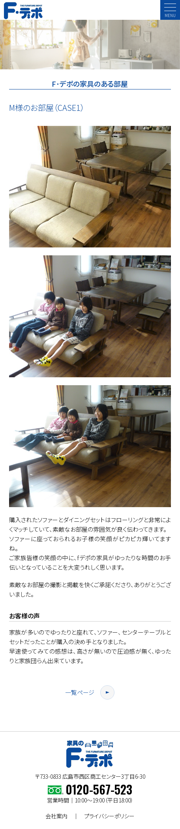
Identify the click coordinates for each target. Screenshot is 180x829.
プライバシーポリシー (109, 816)
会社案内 (56, 816)
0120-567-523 (99, 789)
